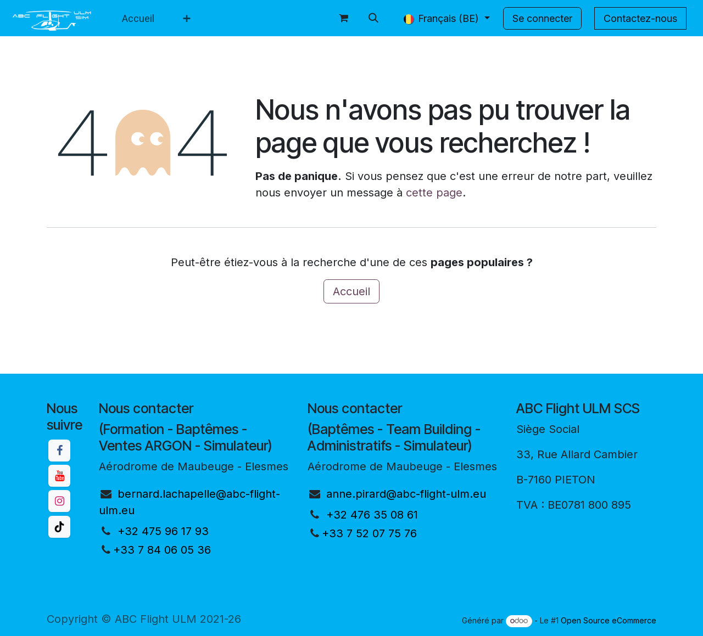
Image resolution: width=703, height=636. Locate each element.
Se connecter (542, 18)
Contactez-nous (640, 18)
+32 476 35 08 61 (372, 514)
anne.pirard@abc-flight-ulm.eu (406, 493)
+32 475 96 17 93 (163, 531)
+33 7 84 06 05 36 (162, 549)
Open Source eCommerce (608, 620)
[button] (373, 18)
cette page (434, 192)
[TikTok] (59, 527)
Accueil (351, 291)
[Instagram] (59, 501)
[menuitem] (138, 18)
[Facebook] (59, 450)
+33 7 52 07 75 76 (369, 533)
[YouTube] (59, 476)
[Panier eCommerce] (343, 18)
